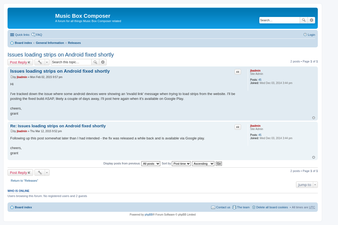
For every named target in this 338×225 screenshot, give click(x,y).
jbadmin (255, 70)
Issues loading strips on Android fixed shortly (61, 55)
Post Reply (18, 62)
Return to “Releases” (24, 180)
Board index (23, 42)
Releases (74, 42)
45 (260, 79)
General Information (50, 42)
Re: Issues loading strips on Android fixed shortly (58, 126)
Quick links (22, 34)
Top (313, 117)
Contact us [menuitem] (223, 207)
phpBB (149, 214)
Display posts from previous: (131, 163)
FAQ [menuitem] (39, 34)
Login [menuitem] (311, 34)
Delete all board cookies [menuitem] (272, 207)
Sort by (176, 163)
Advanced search (311, 20)
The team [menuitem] (243, 207)
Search (304, 20)
